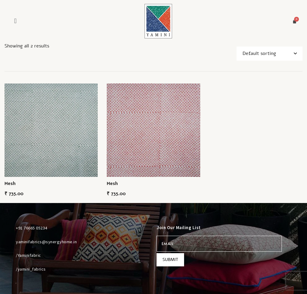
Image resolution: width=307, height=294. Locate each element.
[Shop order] (270, 54)
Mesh (10, 183)
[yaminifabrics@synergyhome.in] (8, 241)
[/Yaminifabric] (8, 255)
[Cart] (294, 21)
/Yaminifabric (28, 255)
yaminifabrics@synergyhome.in (46, 241)
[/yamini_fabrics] (8, 268)
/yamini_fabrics (31, 269)
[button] (15, 20)
